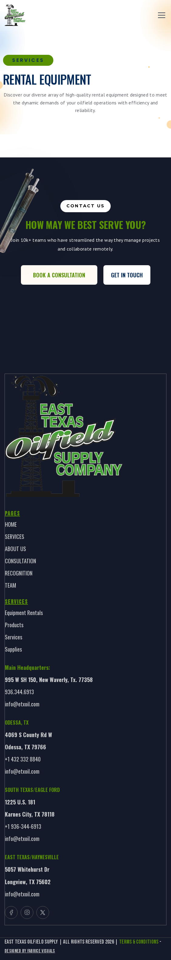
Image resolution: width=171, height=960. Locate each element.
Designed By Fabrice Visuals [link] (30, 951)
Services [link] (13, 637)
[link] (15, 15)
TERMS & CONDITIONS (139, 942)
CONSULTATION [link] (20, 561)
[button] (160, 15)
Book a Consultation (59, 275)
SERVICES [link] (14, 536)
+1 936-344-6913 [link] (23, 826)
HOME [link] (11, 524)
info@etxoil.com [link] (22, 704)
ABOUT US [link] (15, 549)
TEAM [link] (10, 585)
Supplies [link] (13, 649)
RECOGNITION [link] (18, 573)
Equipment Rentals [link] (24, 613)
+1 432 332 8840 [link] (23, 759)
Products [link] (14, 625)
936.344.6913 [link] (19, 692)
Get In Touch (127, 275)
